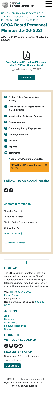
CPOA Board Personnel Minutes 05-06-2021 (29, 167)
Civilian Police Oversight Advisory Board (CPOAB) (26, 108)
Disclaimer (9, 319)
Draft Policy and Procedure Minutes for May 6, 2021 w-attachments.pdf (26, 63)
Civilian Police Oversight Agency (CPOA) (25, 99)
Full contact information (14, 243)
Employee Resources (15, 325)
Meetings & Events (18, 134)
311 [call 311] (11, 292)
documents (21, 16)
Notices (12, 140)
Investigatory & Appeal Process (25, 116)
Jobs (6, 315)
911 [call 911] (20, 298)
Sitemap (8, 329)
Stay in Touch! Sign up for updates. (22, 356)
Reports (12, 146)
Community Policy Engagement (25, 128)
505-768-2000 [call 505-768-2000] (23, 292)
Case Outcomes (16, 122)
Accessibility (11, 322)
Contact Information (17, 204)
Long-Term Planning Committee (27, 159)
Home (4, 13)
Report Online (11, 295)
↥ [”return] (26, 262)
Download (26, 77)
